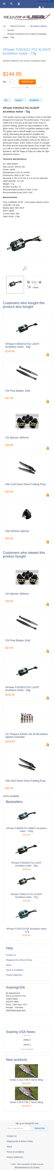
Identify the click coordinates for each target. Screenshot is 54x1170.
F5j (5, 100)
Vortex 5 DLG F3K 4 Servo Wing (26, 1080)
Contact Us (11, 955)
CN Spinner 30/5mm (17, 437)
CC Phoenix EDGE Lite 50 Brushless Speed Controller (26, 735)
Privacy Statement (14, 975)
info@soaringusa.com (15, 1010)
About (8, 965)
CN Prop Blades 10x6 (17, 390)
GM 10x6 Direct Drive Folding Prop (25, 781)
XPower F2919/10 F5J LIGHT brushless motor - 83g (22, 345)
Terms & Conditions (14, 970)
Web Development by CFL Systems (27, 1167)
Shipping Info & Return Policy (19, 960)
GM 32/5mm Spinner (17, 531)
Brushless (34, 100)
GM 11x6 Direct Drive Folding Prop (25, 484)
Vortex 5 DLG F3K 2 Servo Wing (26, 1102)
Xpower (18, 100)
